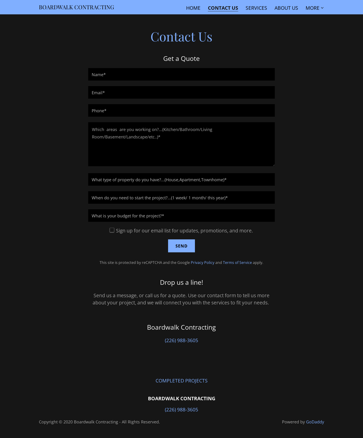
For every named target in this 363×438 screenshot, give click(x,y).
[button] (315, 8)
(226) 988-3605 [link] (181, 340)
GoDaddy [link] (315, 422)
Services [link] (256, 8)
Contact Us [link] (223, 8)
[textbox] (181, 74)
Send (181, 246)
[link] (76, 7)
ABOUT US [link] (286, 8)
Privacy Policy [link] (202, 262)
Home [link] (193, 8)
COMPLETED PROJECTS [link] (182, 380)
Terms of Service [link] (237, 262)
